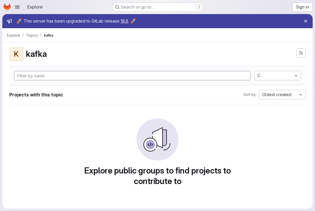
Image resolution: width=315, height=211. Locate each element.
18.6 (124, 20)
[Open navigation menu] (17, 7)
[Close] (305, 21)
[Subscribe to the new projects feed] (301, 53)
